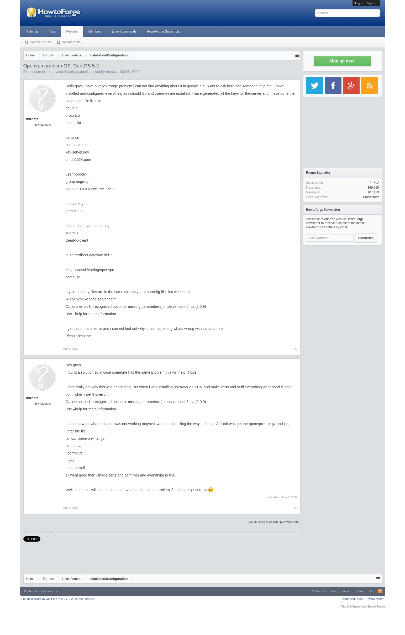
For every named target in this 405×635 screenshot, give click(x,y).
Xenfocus (51, 591)
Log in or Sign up (366, 3)
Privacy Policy (374, 598)
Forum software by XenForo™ (58, 598)
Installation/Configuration (67, 72)
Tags (52, 31)
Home (360, 591)
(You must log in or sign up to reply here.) (274, 521)
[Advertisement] (342, 281)
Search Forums (41, 42)
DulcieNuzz (371, 197)
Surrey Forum (376, 606)
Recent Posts (71, 42)
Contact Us (319, 591)
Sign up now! (342, 61)
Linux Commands (124, 31)
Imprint (347, 591)
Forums (72, 31)
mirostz (112, 72)
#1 (295, 348)
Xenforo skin (32, 591)
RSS (380, 591)
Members (94, 31)
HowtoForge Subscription (164, 31)
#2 (295, 507)
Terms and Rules (352, 598)
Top (372, 591)
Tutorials (33, 31)
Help (334, 591)
